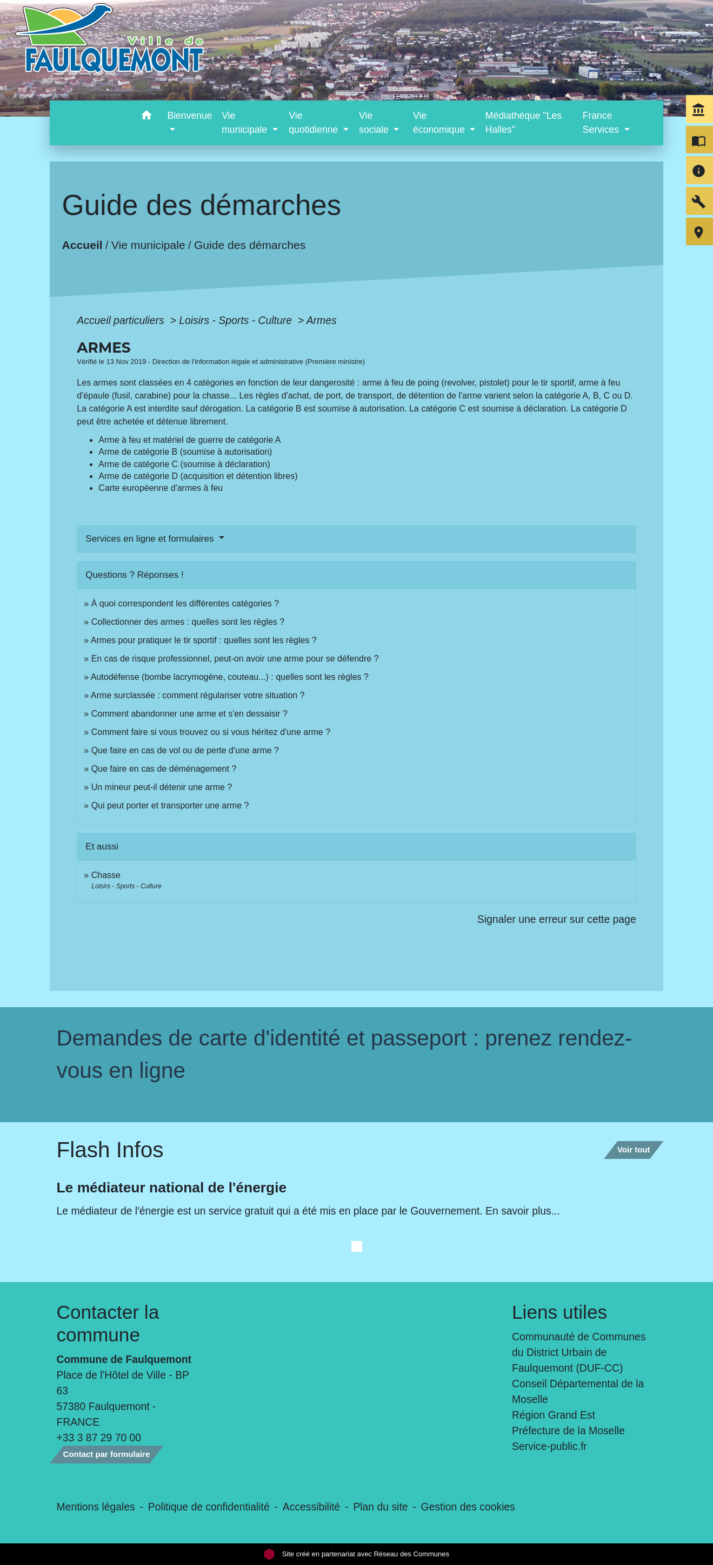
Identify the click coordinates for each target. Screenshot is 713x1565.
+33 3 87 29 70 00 (99, 1437)
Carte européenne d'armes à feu (160, 488)
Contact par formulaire (106, 1454)
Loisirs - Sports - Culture (237, 320)
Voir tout (633, 1149)
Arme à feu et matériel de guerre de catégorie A (189, 439)
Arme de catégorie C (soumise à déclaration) (184, 464)
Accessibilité (312, 1507)
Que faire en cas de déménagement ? (164, 768)
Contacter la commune (108, 1323)
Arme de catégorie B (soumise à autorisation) (185, 451)
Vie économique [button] (440, 122)
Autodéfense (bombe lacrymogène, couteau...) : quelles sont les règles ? (230, 677)
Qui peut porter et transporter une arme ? (170, 805)
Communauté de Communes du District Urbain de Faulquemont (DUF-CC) (579, 1352)
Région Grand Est (553, 1415)
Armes (321, 320)
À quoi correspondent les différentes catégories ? (185, 603)
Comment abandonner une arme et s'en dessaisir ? (189, 713)
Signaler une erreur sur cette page (556, 919)
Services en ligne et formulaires (150, 539)
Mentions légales (96, 1507)
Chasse (106, 875)
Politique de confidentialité (209, 1507)
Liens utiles (559, 1312)
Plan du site (380, 1507)
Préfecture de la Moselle (568, 1430)
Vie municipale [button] (246, 122)
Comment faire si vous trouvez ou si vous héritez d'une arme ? (210, 732)
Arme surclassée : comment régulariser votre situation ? (198, 695)
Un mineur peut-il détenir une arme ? (161, 787)
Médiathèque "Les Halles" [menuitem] (523, 122)
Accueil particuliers (122, 320)
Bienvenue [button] (189, 115)
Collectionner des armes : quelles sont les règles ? (188, 621)
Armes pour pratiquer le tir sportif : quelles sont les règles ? (204, 640)
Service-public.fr (549, 1446)
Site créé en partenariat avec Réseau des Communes (356, 1554)
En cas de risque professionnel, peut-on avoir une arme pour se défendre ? (235, 658)
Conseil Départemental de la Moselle (578, 1391)
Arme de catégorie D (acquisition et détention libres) (197, 476)
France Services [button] (602, 122)
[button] (146, 116)
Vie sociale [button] (375, 122)
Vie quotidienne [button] (315, 122)
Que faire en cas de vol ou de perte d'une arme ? (185, 750)
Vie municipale (148, 245)
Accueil (82, 245)
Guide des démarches (250, 245)
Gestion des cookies (468, 1507)
